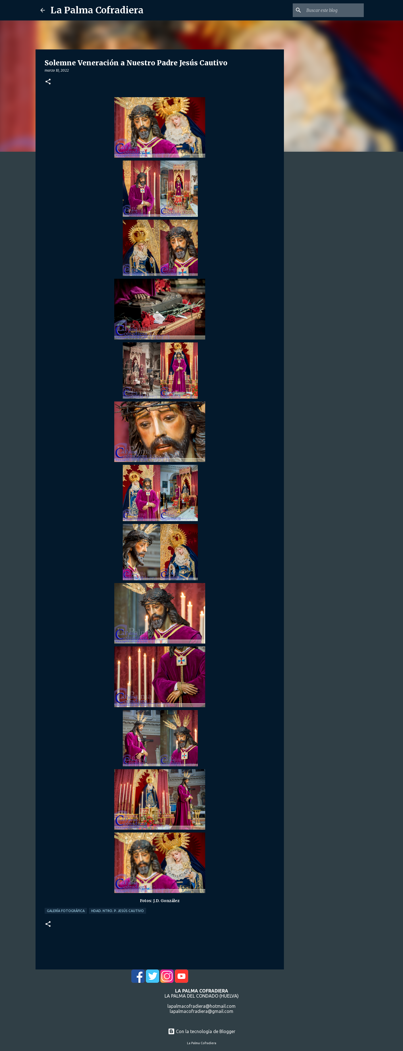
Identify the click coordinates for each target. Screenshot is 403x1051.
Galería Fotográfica (66, 911)
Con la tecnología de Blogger (201, 1031)
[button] (48, 82)
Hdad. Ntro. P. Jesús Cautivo (117, 911)
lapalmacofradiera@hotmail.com (201, 1006)
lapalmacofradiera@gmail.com (201, 1011)
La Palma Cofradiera (97, 10)
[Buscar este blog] (334, 10)
